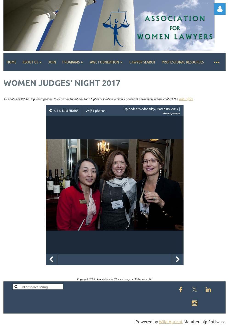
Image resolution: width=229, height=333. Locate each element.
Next (178, 259)
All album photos (66, 110)
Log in (220, 9)
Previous (51, 259)
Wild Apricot (171, 321)
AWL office (186, 99)
